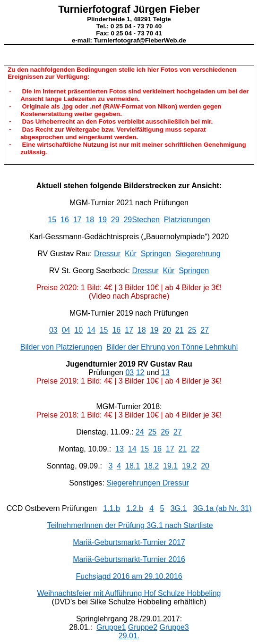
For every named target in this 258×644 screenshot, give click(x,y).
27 (204, 330)
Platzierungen (187, 220)
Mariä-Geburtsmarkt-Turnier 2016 (129, 559)
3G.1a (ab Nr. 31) (222, 508)
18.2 (151, 466)
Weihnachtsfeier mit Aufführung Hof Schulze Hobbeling (129, 593)
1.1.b (111, 508)
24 (140, 432)
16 (64, 220)
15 (52, 220)
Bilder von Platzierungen (61, 347)
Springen (156, 254)
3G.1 (179, 508)
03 (53, 330)
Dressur (107, 254)
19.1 (170, 466)
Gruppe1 (111, 627)
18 (90, 220)
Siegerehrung (198, 254)
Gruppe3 (174, 627)
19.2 (189, 466)
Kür (131, 254)
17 (77, 220)
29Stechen (141, 220)
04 (66, 330)
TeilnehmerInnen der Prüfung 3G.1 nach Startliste (130, 525)
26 (165, 432)
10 (78, 330)
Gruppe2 (142, 627)
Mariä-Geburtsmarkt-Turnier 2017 (129, 542)
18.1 (132, 466)
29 (115, 220)
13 (165, 372)
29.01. (129, 636)
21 (179, 330)
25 (192, 330)
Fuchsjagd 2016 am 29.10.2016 (129, 576)
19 (102, 220)
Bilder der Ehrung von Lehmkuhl (172, 347)
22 (195, 449)
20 (167, 330)
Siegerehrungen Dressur (147, 483)
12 (140, 372)
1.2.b (134, 508)
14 (91, 330)
